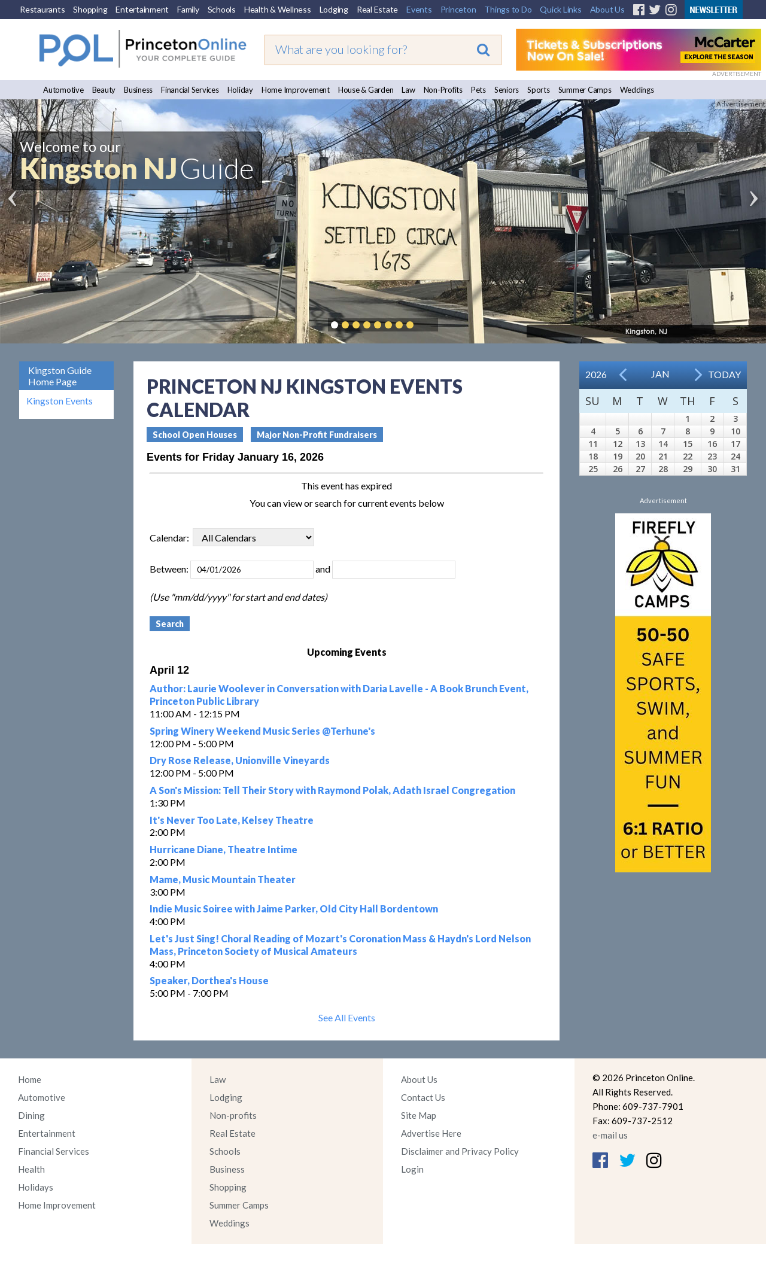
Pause (427, 324)
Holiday (240, 90)
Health (31, 1169)
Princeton (458, 9)
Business (138, 90)
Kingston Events (59, 400)
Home (29, 1079)
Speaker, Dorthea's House (209, 980)
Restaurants (42, 9)
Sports (538, 90)
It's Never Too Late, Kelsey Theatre (232, 820)
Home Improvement (296, 90)
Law (408, 90)
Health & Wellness (277, 9)
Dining (31, 1115)
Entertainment (142, 9)
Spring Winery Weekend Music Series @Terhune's (262, 731)
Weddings (637, 90)
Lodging (334, 9)
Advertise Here (431, 1133)
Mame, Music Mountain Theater (223, 879)
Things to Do (507, 9)
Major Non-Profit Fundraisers (317, 435)
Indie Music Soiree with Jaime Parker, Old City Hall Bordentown (294, 908)
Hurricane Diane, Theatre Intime (223, 849)
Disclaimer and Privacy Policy (460, 1151)
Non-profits (233, 1115)
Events (419, 9)
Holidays (35, 1187)
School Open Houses (195, 435)
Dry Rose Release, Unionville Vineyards (240, 760)
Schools (222, 9)
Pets (478, 90)
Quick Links (560, 9)
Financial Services (190, 90)
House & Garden (366, 90)
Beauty (104, 90)
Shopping (90, 9)
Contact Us (423, 1097)
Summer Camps (585, 90)
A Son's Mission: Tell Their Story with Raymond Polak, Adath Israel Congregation (332, 790)
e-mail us (610, 1135)
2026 (596, 374)
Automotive (63, 90)
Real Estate (377, 9)
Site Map (418, 1115)
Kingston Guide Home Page (60, 375)
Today (724, 374)
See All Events (346, 1017)
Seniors (506, 90)
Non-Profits (443, 90)
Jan (660, 373)
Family (188, 9)
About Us (607, 9)
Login (412, 1169)
